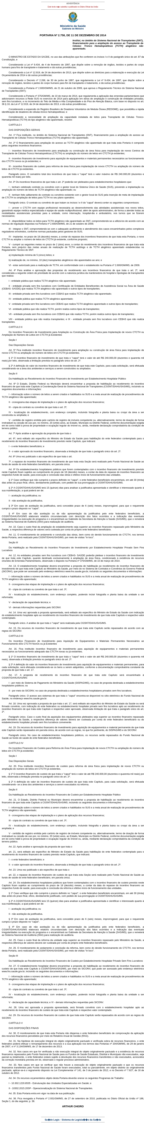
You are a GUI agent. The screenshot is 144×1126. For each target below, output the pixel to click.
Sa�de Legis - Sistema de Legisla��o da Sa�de (73, 1119)
